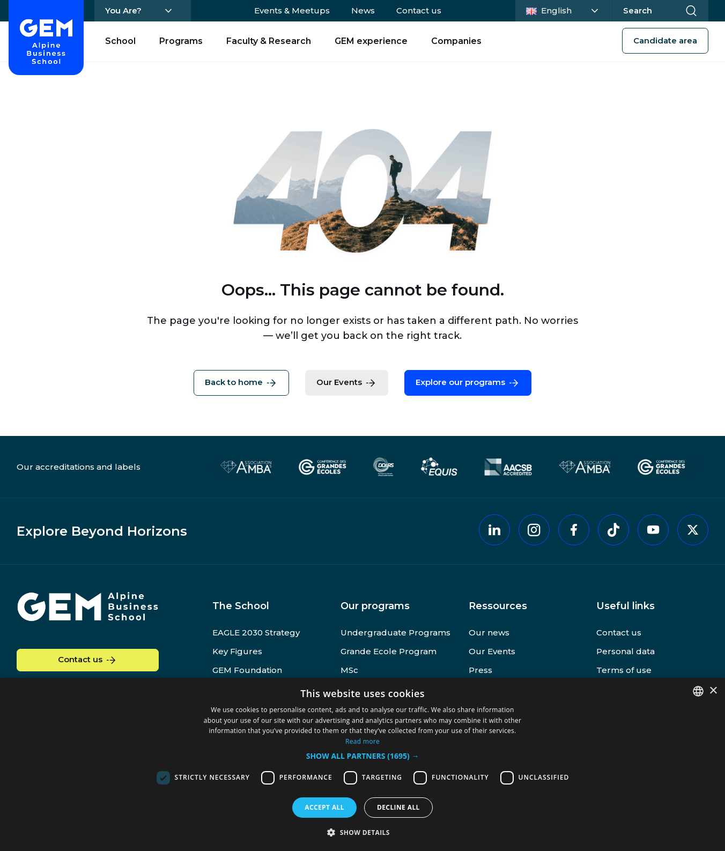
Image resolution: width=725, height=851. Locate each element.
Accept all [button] (324, 807)
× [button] (713, 691)
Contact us (418, 10)
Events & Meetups (292, 10)
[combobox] (698, 691)
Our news (489, 632)
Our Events (346, 382)
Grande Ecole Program (389, 651)
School (120, 41)
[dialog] (362, 764)
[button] (362, 756)
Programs (181, 41)
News (363, 10)
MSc (349, 670)
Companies (456, 41)
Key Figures (237, 651)
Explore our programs (468, 382)
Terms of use (624, 670)
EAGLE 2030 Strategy (256, 632)
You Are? (123, 10)
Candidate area (665, 40)
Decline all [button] (398, 807)
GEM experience (371, 41)
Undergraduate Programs (395, 632)
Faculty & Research (268, 41)
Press (480, 670)
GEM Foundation (247, 670)
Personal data (625, 651)
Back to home (241, 382)
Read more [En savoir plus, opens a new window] (362, 741)
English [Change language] (565, 10)
